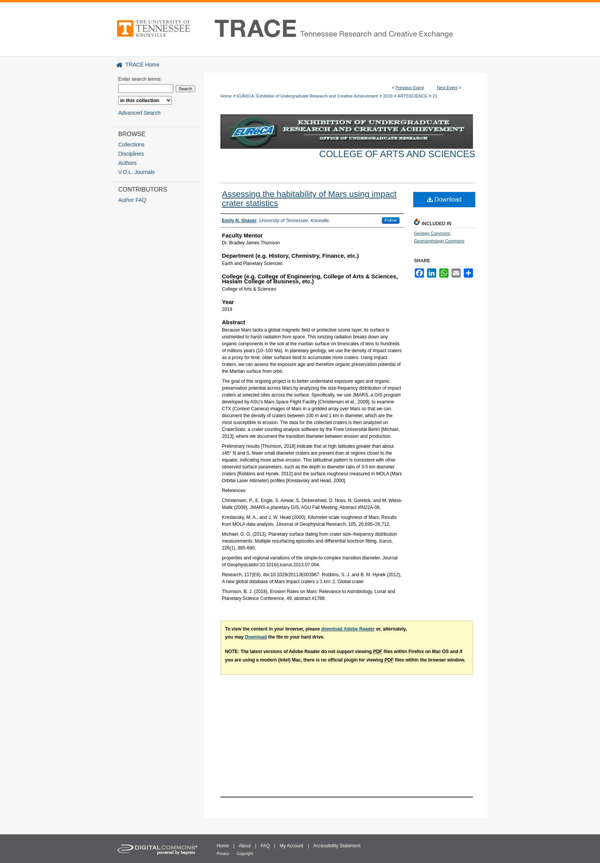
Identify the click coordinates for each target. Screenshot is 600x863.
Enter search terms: (139, 79)
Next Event (447, 87)
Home (226, 96)
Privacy (223, 854)
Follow (391, 220)
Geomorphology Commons (439, 241)
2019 (388, 96)
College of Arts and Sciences (397, 154)
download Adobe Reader (348, 629)
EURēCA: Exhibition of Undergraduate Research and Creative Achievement (308, 96)
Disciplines (131, 154)
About (245, 845)
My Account (291, 845)
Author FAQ (132, 200)
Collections (131, 144)
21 (435, 96)
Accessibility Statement (336, 845)
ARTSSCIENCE (413, 96)
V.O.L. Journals (136, 172)
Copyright (244, 854)
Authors (127, 163)
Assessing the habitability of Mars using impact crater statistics (309, 198)
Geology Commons (432, 233)
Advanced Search (139, 113)
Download (444, 199)
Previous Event (410, 87)
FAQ (265, 845)
